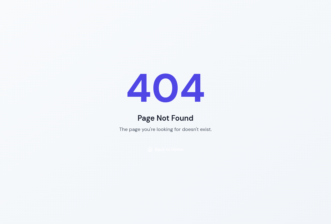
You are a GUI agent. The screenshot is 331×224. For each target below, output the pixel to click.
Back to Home (165, 149)
